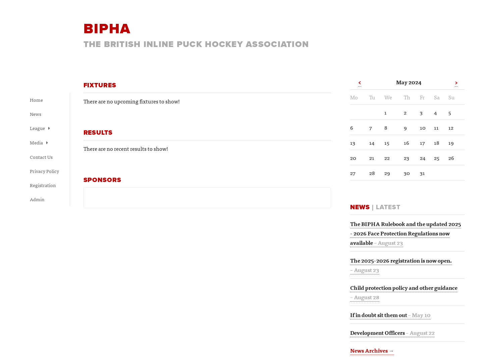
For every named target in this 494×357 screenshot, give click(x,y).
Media (39, 142)
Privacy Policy (44, 171)
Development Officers (392, 332)
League (40, 128)
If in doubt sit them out (390, 314)
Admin (37, 199)
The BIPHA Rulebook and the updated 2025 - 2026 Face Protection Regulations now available (405, 233)
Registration (43, 185)
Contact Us (41, 157)
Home (36, 99)
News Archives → (372, 350)
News (35, 114)
